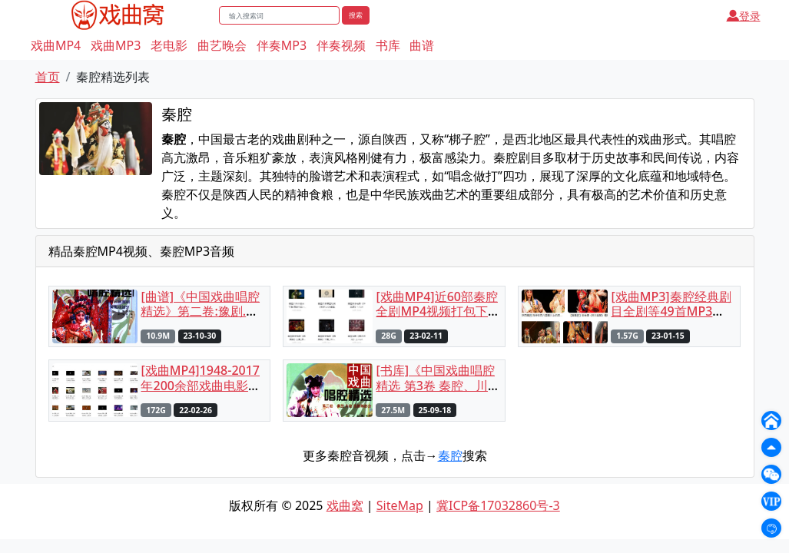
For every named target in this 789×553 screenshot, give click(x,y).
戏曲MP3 (116, 45)
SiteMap (399, 505)
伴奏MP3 (282, 45)
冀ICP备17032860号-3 (498, 505)
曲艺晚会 (222, 45)
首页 (47, 76)
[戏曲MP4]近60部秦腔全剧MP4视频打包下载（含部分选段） (436, 311)
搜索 (356, 15)
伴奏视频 (341, 45)
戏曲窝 (345, 505)
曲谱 (421, 45)
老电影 (169, 45)
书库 (388, 45)
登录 (744, 15)
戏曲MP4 (56, 45)
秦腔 (450, 455)
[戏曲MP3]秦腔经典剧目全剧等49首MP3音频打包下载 (671, 311)
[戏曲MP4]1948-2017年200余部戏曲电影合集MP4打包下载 (200, 385)
